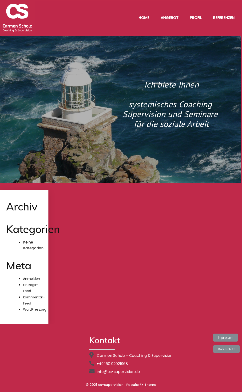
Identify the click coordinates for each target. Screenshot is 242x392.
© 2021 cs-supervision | (106, 384)
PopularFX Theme (141, 384)
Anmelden (31, 278)
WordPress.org (34, 309)
